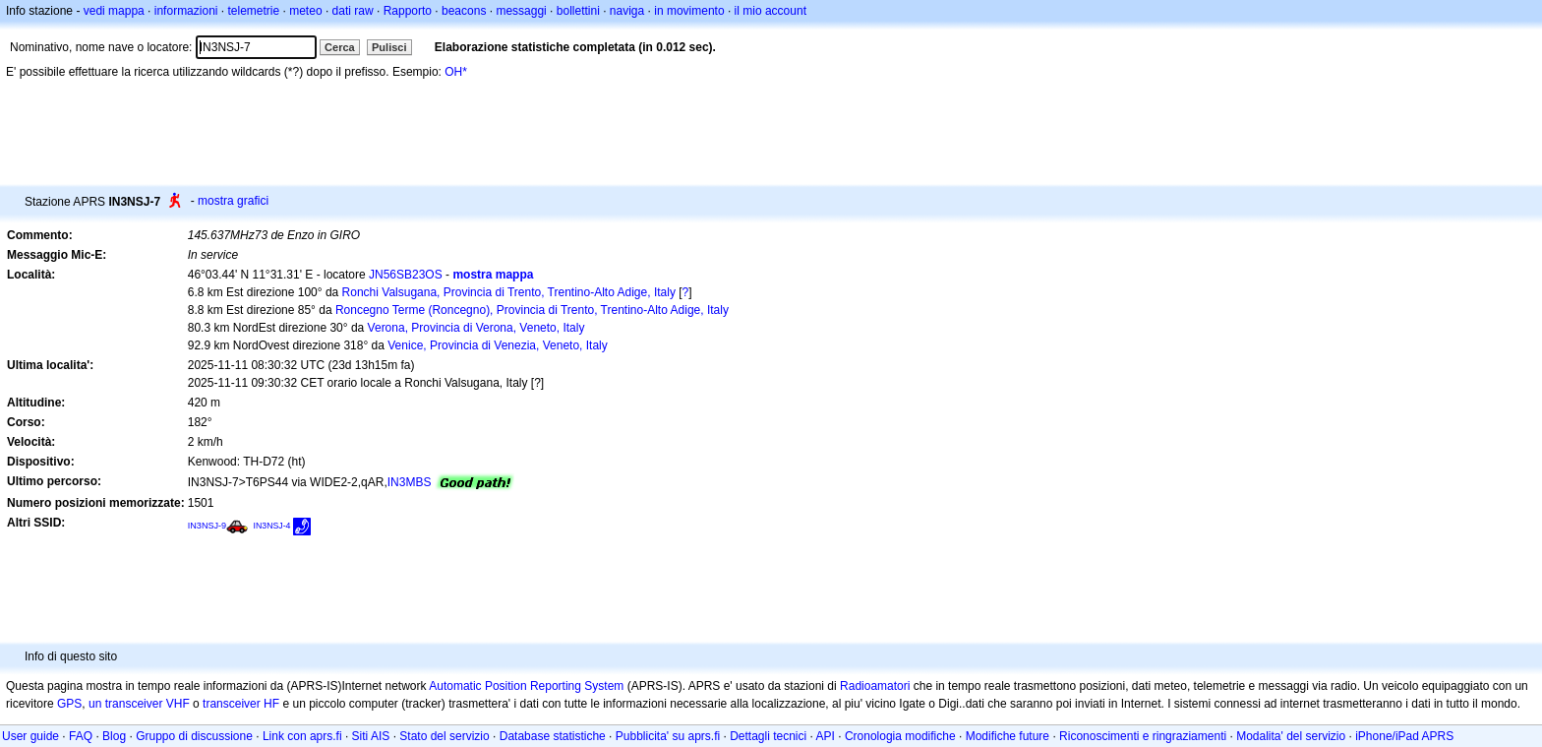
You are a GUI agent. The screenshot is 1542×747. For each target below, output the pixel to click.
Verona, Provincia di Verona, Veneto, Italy (476, 328)
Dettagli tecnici (768, 736)
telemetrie (254, 11)
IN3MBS (409, 482)
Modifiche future (1007, 736)
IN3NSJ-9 (207, 525)
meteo (305, 11)
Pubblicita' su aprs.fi (668, 736)
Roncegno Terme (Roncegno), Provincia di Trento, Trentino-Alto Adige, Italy (532, 310)
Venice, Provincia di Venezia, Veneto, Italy (497, 345)
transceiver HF (241, 704)
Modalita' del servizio (1290, 736)
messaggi (521, 11)
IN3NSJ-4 (272, 525)
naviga (627, 11)
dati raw (353, 11)
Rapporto (408, 11)
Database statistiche (553, 736)
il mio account (770, 11)
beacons (464, 11)
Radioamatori (875, 686)
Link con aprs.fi (302, 736)
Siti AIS (371, 736)
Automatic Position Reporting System (526, 686)
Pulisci (389, 47)
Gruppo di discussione (194, 736)
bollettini (578, 11)
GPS (69, 704)
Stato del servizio (444, 736)
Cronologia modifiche (900, 736)
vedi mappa (114, 11)
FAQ (80, 736)
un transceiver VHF (139, 704)
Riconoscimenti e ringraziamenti (1142, 736)
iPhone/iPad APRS (1404, 736)
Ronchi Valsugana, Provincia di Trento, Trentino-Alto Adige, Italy (509, 292)
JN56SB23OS (406, 274)
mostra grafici (233, 201)
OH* (456, 72)
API (825, 736)
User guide (30, 736)
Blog (114, 736)
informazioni (186, 11)
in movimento (689, 11)
